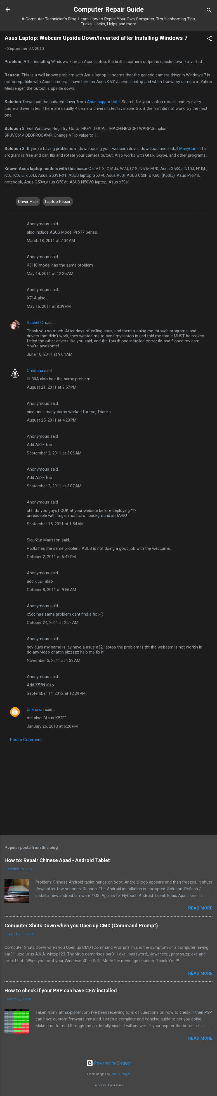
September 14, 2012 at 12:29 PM (56, 693)
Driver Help (28, 201)
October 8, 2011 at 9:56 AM (51, 589)
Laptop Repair (57, 201)
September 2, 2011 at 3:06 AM (54, 453)
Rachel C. (35, 322)
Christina (35, 370)
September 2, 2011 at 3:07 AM (54, 485)
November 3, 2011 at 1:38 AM (53, 660)
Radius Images (121, 1074)
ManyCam (188, 148)
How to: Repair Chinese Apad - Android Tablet (57, 860)
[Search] (209, 11)
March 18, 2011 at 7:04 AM (51, 240)
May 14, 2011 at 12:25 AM (50, 273)
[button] (209, 39)
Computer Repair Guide (109, 9)
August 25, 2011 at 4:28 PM (51, 420)
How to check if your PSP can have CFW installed (60, 990)
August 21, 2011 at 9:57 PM (51, 387)
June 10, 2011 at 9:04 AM (49, 354)
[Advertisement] (108, 787)
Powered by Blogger (108, 1063)
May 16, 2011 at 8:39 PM (49, 306)
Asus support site (103, 101)
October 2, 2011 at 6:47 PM (51, 556)
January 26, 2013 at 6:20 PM (52, 726)
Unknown (35, 709)
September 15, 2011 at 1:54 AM (55, 523)
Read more (200, 908)
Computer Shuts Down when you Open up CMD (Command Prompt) (81, 925)
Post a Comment (26, 739)
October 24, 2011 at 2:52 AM (52, 622)
